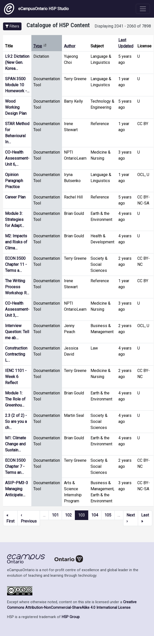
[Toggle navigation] (143, 9)
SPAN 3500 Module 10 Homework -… (17, 84)
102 (68, 515)
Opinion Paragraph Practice (14, 180)
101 (55, 515)
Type (40, 46)
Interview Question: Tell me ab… (17, 331)
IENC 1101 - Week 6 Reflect (16, 376)
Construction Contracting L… (16, 354)
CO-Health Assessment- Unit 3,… (17, 309)
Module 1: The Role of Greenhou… (15, 399)
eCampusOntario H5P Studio (36, 8)
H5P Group (71, 617)
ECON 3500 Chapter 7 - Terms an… (15, 466)
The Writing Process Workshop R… (17, 286)
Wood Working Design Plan (16, 107)
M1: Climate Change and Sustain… (15, 444)
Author (69, 46)
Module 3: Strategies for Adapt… (14, 219)
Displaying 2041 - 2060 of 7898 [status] (123, 26)
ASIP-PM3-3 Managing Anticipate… (16, 488)
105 (107, 515)
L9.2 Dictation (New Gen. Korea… (17, 62)
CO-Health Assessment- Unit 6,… (17, 158)
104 (94, 515)
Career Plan (15, 197)
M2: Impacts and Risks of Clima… (16, 242)
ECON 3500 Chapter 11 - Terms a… (16, 264)
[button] (12, 26)
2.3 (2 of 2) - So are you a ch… (16, 421)
